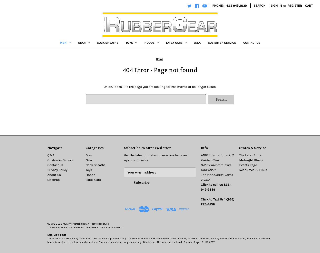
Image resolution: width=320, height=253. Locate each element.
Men (65, 43)
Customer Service (222, 43)
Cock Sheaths (107, 43)
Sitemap (53, 179)
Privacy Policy (57, 169)
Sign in (276, 6)
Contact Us (251, 43)
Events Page (248, 165)
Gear (84, 43)
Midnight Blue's (251, 160)
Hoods (151, 43)
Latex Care (176, 43)
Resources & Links (253, 169)
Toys (131, 43)
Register (295, 6)
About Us (54, 174)
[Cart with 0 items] (309, 5)
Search (260, 6)
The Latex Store (250, 155)
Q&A (197, 43)
